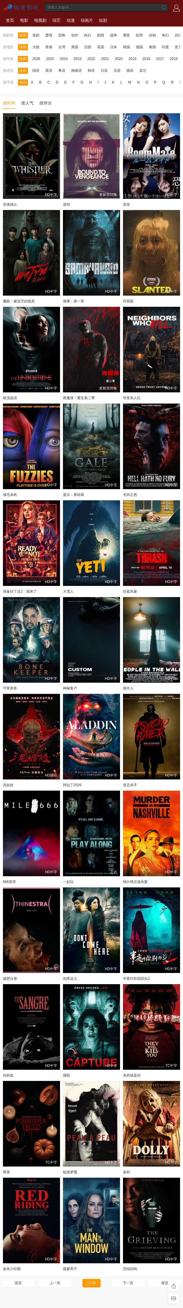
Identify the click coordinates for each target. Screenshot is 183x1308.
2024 (64, 59)
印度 (165, 47)
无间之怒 (130, 495)
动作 (74, 35)
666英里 (9, 882)
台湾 (61, 47)
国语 (35, 71)
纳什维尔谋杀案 (135, 882)
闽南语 (76, 71)
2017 (160, 59)
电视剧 (40, 20)
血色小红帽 (12, 1269)
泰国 (152, 47)
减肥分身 (10, 979)
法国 (87, 47)
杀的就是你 (132, 1075)
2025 (50, 59)
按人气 (27, 103)
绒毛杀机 (10, 495)
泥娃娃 (8, 785)
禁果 (6, 1172)
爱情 (48, 35)
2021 (105, 59)
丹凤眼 (128, 301)
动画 (152, 35)
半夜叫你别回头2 (136, 979)
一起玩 (68, 882)
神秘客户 (70, 688)
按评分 (45, 103)
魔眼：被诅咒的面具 (19, 301)
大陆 (35, 47)
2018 (146, 59)
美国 (74, 47)
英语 (48, 71)
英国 (100, 47)
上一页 (55, 1283)
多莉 (126, 1172)
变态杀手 (130, 785)
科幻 (87, 35)
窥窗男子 (70, 1269)
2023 (77, 59)
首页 (10, 20)
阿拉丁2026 (72, 785)
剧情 (100, 35)
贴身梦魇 (70, 1172)
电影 (24, 20)
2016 (174, 59)
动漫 (70, 20)
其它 (143, 71)
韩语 (91, 71)
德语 (130, 71)
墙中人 (128, 688)
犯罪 (139, 35)
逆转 (66, 204)
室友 (126, 204)
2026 (36, 59)
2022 (91, 59)
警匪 (126, 35)
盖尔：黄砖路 (73, 495)
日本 (113, 47)
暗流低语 (10, 398)
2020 (119, 59)
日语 (104, 71)
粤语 (61, 71)
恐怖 (61, 35)
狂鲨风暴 (130, 591)
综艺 (56, 20)
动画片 (87, 20)
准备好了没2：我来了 (20, 591)
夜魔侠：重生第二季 (79, 398)
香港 (48, 47)
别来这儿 (70, 979)
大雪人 (68, 591)
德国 (139, 47)
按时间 (9, 103)
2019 (133, 59)
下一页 (128, 1283)
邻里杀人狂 (132, 398)
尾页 (164, 1283)
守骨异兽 (10, 688)
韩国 (126, 47)
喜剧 (35, 35)
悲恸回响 (130, 1269)
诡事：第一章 (73, 301)
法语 (117, 71)
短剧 (103, 20)
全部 (22, 35)
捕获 (66, 1075)
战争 (113, 35)
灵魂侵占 (10, 204)
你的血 (8, 1075)
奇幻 (165, 35)
